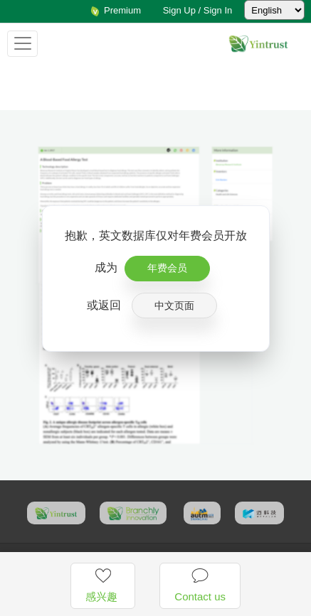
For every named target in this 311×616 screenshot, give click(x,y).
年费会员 (167, 268)
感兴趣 (102, 585)
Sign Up (179, 10)
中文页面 (174, 305)
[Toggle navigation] (22, 44)
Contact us (200, 585)
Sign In (218, 10)
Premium (115, 10)
